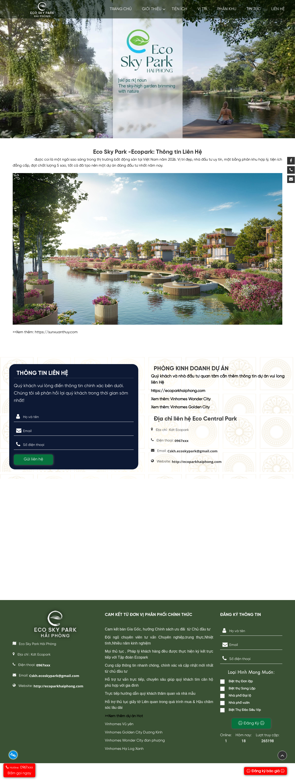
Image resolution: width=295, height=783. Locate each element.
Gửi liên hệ (33, 459)
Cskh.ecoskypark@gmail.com (193, 451)
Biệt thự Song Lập (237, 688)
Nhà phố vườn (235, 703)
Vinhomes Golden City (190, 407)
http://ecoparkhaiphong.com (197, 461)
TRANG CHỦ (121, 9)
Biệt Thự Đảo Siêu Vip (240, 710)
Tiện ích (179, 9)
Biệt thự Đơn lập (236, 681)
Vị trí (202, 9)
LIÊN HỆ (278, 9)
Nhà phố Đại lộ (235, 696)
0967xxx (182, 440)
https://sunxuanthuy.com (56, 332)
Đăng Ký (251, 723)
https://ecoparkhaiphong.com (178, 391)
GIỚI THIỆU (151, 9)
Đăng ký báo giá (265, 771)
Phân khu (226, 9)
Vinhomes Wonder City (190, 399)
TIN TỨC (254, 9)
